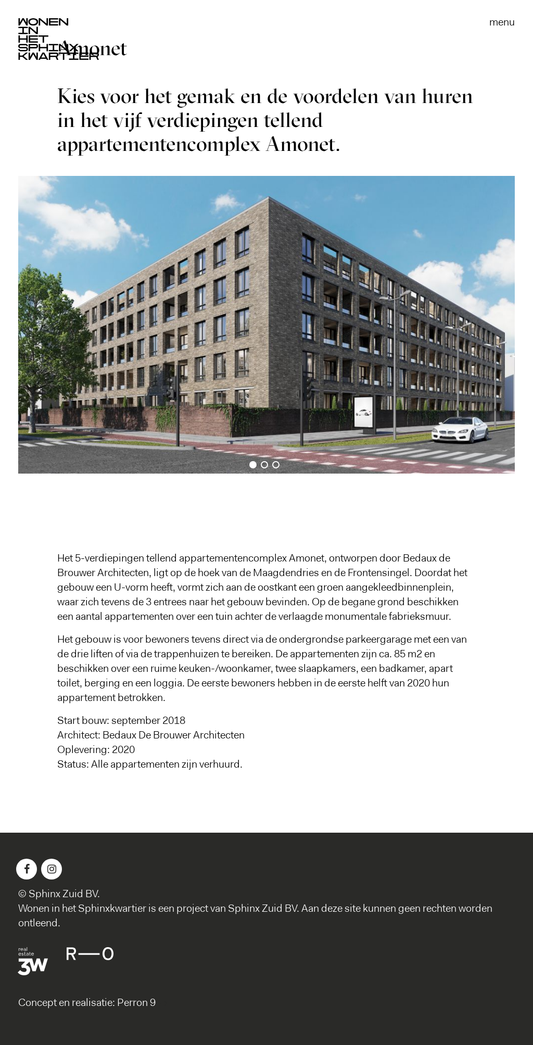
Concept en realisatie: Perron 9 (87, 1003)
